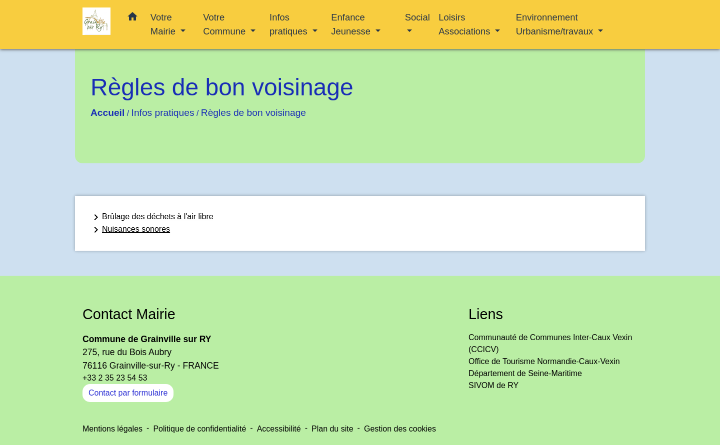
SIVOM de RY (493, 385)
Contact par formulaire (128, 393)
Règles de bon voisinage (253, 112)
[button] (132, 18)
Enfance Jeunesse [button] (352, 24)
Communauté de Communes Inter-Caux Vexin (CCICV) (550, 343)
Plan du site (333, 429)
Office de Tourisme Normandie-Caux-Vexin (544, 361)
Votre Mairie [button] (164, 24)
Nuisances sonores (130, 230)
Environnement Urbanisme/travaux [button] (556, 24)
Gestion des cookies (400, 429)
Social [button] (417, 17)
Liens (485, 314)
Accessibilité (279, 429)
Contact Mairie (129, 314)
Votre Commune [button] (225, 24)
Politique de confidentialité (199, 429)
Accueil (107, 112)
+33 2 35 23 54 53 (114, 378)
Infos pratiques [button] (290, 24)
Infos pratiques (163, 112)
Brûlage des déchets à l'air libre (152, 217)
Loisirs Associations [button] (465, 24)
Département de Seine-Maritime (525, 373)
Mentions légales (112, 429)
